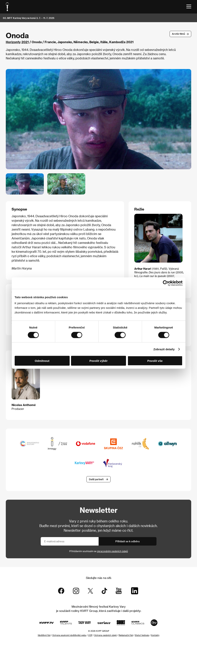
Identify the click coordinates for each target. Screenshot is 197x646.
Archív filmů (178, 33)
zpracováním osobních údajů (112, 551)
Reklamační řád (126, 635)
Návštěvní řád (44, 635)
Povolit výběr (98, 360)
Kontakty (155, 635)
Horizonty (13, 42)
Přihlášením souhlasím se (98, 551)
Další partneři (96, 479)
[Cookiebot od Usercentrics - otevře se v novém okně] (166, 283)
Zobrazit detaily (164, 349)
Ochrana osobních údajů (105, 635)
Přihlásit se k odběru (127, 541)
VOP (90, 635)
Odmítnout (42, 360)
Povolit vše (154, 360)
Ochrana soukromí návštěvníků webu (69, 635)
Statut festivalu (142, 635)
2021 (25, 42)
